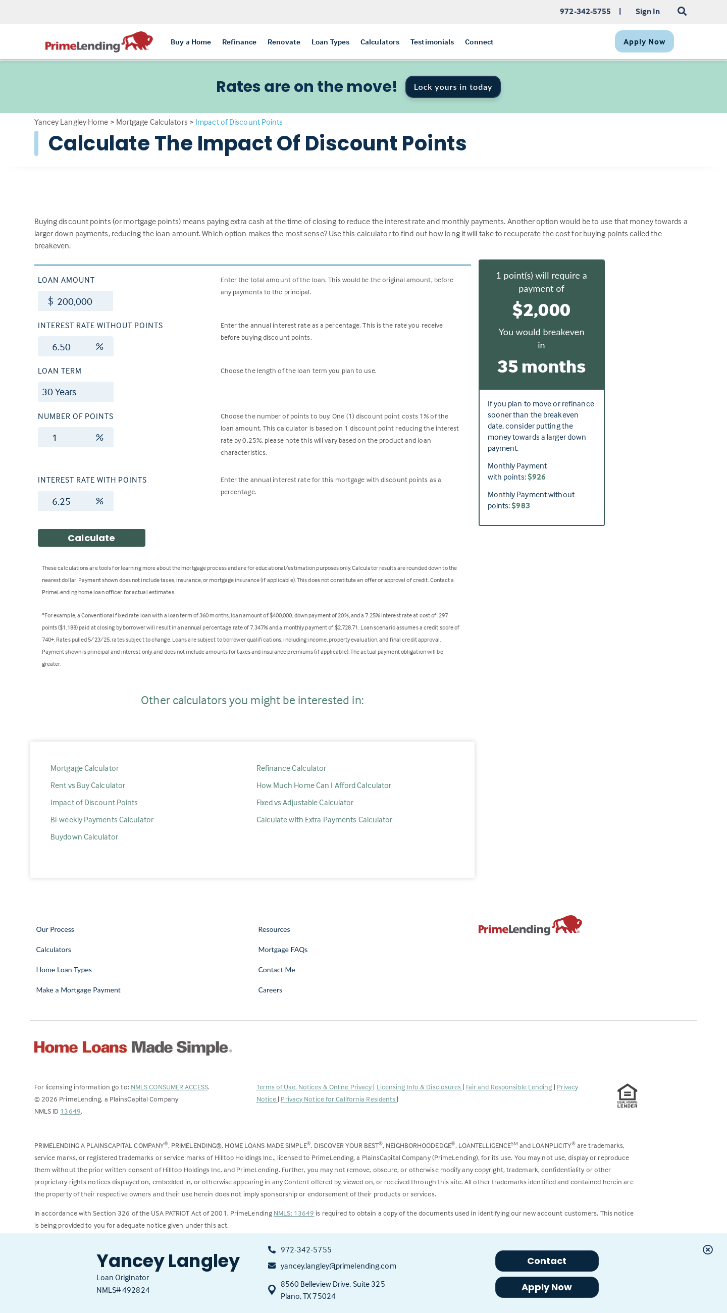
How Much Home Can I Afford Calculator (324, 785)
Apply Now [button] (547, 1287)
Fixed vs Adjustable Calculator (305, 802)
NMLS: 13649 (294, 1213)
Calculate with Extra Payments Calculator (324, 819)
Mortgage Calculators (152, 122)
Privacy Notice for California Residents (339, 1098)
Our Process (55, 929)
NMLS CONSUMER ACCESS (169, 1086)
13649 (70, 1111)
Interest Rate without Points (100, 325)
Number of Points (76, 416)
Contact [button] (547, 1260)
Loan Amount (66, 280)
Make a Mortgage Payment (78, 989)
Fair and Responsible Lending (510, 1086)
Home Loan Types (64, 969)
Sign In (648, 11)
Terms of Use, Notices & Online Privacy (315, 1086)
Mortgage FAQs (283, 949)
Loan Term (60, 370)
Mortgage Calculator (84, 768)
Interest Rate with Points (92, 480)
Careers (270, 989)
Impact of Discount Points (94, 802)
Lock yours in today (453, 86)
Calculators (53, 949)
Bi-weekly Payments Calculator (101, 819)
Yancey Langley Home (71, 122)
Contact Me (276, 969)
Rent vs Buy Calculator (87, 785)
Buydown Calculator (84, 836)
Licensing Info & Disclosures (420, 1086)
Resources (274, 929)
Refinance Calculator (291, 768)
